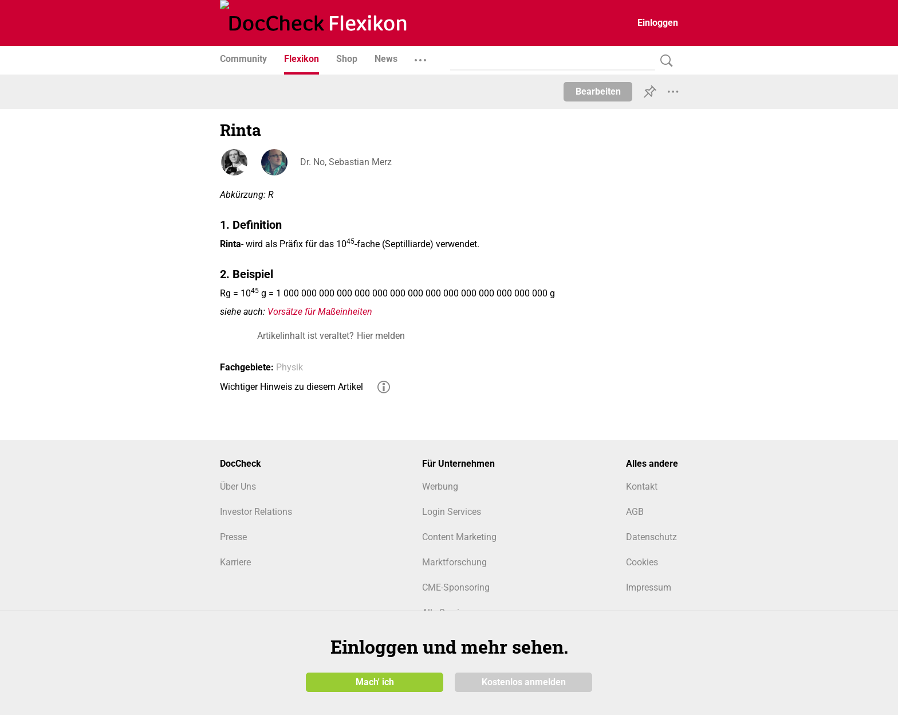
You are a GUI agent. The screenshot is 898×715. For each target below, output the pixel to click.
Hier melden (381, 335)
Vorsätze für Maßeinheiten (319, 311)
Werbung (440, 486)
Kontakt (641, 486)
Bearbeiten (598, 91)
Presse (233, 537)
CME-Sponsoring (456, 587)
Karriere (235, 562)
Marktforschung (454, 562)
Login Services (451, 511)
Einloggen (657, 22)
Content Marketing (459, 537)
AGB (635, 511)
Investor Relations (256, 511)
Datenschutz (651, 537)
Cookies (642, 562)
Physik (289, 367)
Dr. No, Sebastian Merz (346, 162)
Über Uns (238, 486)
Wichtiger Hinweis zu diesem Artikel (291, 386)
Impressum (648, 587)
